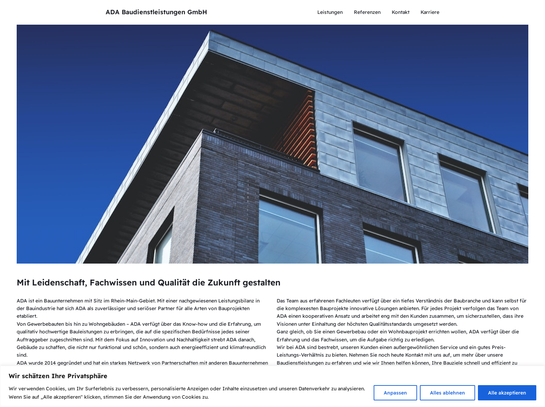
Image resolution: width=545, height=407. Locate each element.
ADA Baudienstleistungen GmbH (156, 12)
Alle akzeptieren (507, 393)
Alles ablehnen (447, 393)
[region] (272, 386)
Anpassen (395, 393)
